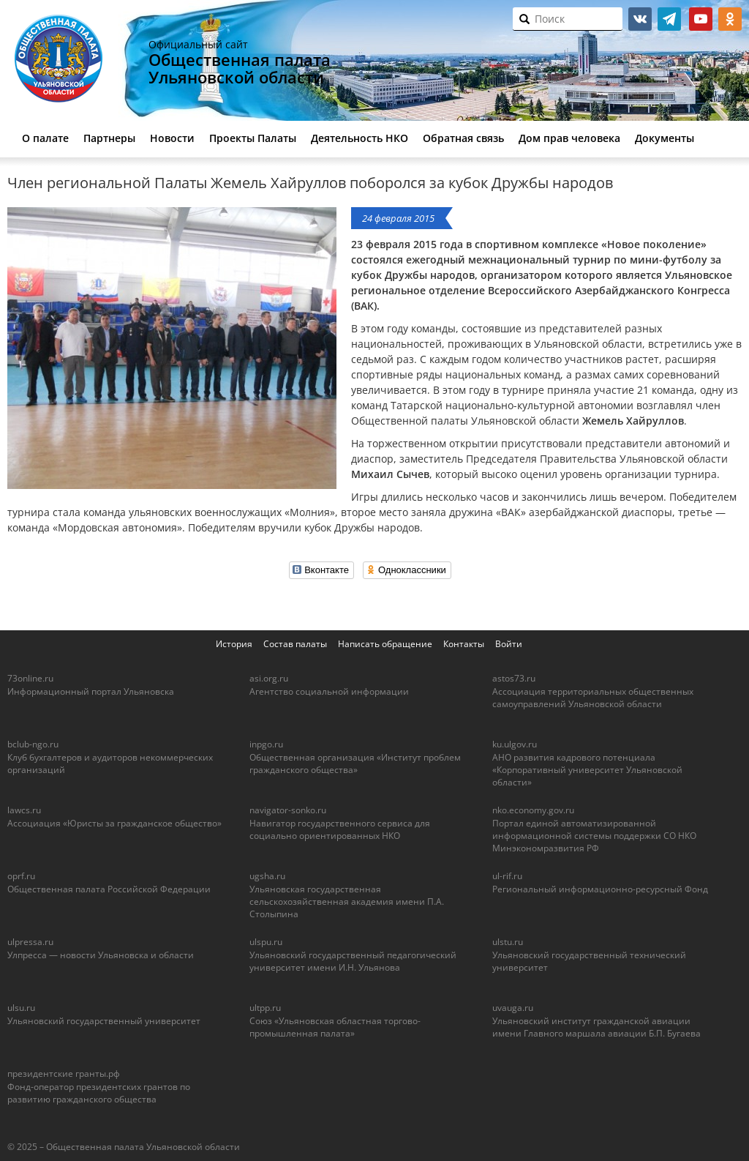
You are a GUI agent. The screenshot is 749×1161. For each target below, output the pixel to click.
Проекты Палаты (252, 138)
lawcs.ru (24, 810)
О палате (45, 138)
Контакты (463, 644)
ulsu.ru (21, 1007)
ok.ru (730, 19)
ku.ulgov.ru (514, 744)
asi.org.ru (268, 678)
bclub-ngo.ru (33, 744)
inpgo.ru (266, 744)
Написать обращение (385, 644)
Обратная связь (463, 138)
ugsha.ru (267, 876)
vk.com (640, 19)
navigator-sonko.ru (287, 810)
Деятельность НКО (359, 138)
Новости (172, 138)
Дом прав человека (569, 138)
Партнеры (109, 138)
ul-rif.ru (507, 876)
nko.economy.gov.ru (533, 810)
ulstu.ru (507, 942)
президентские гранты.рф (63, 1073)
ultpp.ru (265, 1007)
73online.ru (30, 678)
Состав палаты (295, 644)
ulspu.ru (265, 942)
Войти (508, 644)
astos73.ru (513, 678)
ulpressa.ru (30, 942)
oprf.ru (21, 876)
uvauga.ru (512, 1007)
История (234, 644)
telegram (669, 19)
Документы (664, 138)
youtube (700, 19)
